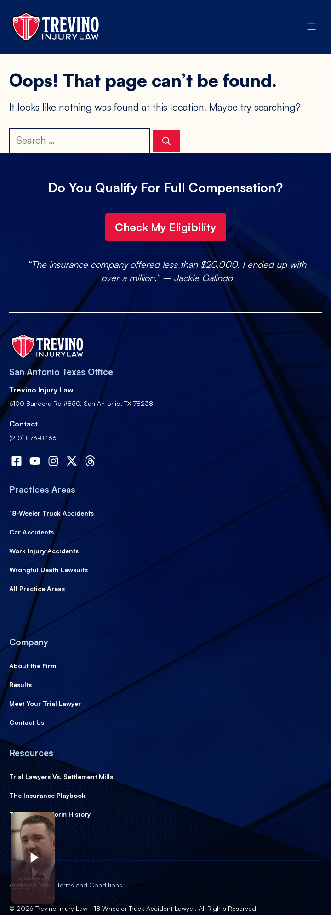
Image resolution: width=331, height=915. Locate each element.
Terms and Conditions (89, 885)
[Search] (166, 141)
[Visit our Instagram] (53, 461)
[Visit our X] (71, 461)
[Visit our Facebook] (16, 461)
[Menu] (311, 27)
